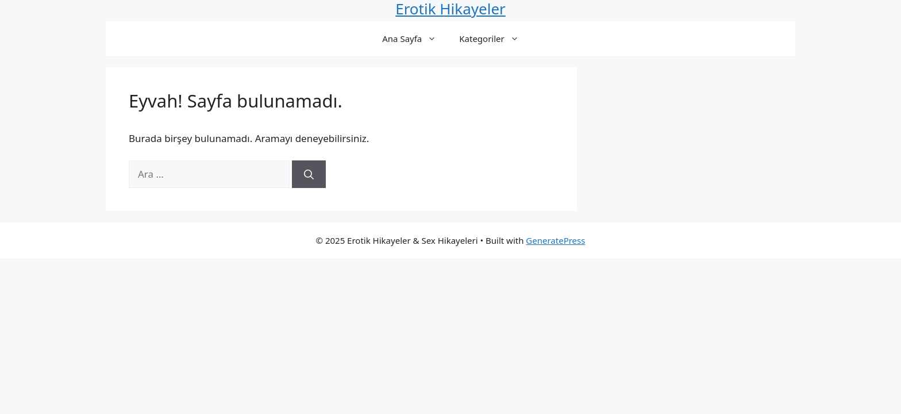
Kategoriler (494, 38)
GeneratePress (555, 240)
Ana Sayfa (415, 38)
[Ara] (309, 174)
